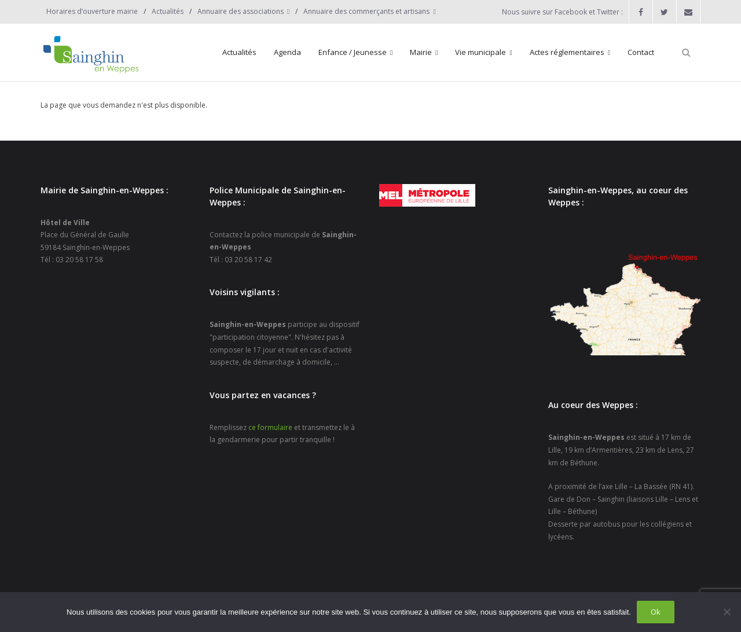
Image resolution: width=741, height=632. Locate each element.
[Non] (726, 612)
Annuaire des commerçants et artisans (366, 11)
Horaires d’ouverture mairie (92, 11)
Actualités (168, 11)
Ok (656, 612)
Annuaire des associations (240, 11)
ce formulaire (270, 427)
